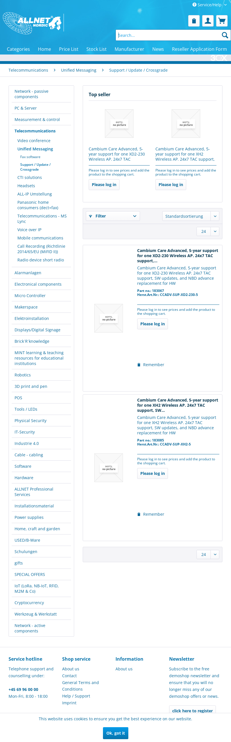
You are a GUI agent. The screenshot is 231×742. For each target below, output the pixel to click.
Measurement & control (37, 119)
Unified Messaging (35, 149)
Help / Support (76, 696)
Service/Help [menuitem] (208, 4)
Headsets (26, 185)
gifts (19, 563)
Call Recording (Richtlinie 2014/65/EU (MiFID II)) (41, 248)
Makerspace (26, 307)
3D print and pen (31, 386)
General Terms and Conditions (80, 686)
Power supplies (29, 517)
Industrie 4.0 (27, 443)
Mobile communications (40, 238)
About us (70, 669)
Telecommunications (35, 131)
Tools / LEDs (26, 409)
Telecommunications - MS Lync (42, 218)
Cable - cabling (29, 454)
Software (23, 466)
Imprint (69, 702)
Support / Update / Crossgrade (35, 167)
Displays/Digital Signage (37, 329)
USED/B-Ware (27, 540)
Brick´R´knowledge (32, 341)
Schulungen (26, 551)
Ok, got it (115, 733)
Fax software (30, 156)
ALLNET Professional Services (34, 491)
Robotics (23, 375)
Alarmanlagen (28, 272)
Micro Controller (30, 295)
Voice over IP (29, 229)
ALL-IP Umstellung (34, 194)
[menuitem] (194, 21)
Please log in (104, 184)
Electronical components (38, 284)
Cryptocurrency (29, 602)
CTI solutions (29, 177)
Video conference (33, 140)
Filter (97, 216)
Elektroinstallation (32, 318)
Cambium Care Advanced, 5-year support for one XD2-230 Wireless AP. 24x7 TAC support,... (117, 154)
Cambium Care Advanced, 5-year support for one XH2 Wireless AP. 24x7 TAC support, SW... (185, 154)
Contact (69, 675)
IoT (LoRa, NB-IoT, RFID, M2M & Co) (37, 588)
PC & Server (26, 108)
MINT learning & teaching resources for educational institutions (39, 358)
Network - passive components (31, 93)
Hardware (24, 477)
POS (18, 397)
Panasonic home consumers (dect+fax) (37, 204)
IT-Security (25, 432)
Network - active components (30, 628)
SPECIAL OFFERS (30, 574)
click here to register (192, 710)
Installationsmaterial (34, 506)
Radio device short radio (40, 260)
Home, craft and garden (37, 528)
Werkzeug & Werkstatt (36, 614)
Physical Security (30, 420)
